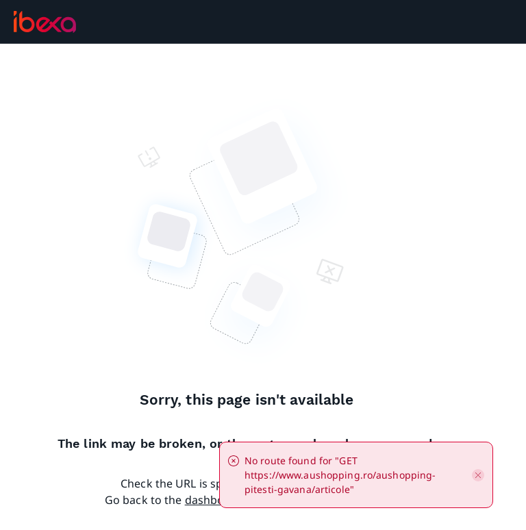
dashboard (213, 499)
